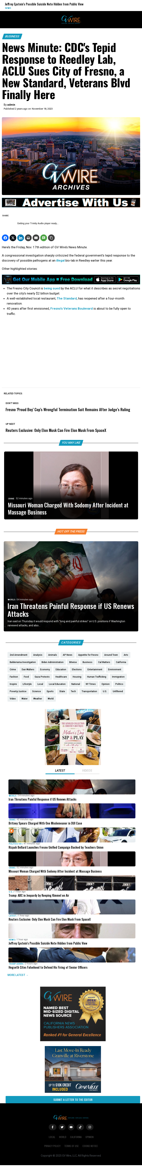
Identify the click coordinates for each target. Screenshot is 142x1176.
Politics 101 (15, 844)
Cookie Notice (90, 1146)
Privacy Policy (52, 1146)
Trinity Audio (37, 223)
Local (52, 1137)
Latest (12, 916)
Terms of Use (71, 1146)
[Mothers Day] (73, 764)
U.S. (11, 892)
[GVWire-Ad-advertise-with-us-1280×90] (71, 206)
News (8, 8)
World (11, 599)
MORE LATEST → (17, 975)
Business (12, 36)
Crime (11, 499)
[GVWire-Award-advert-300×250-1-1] (73, 1040)
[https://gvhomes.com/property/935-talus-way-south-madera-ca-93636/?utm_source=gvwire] (73, 1091)
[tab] (60, 771)
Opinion (89, 1137)
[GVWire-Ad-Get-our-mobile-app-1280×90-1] (71, 283)
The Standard (67, 298)
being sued (52, 288)
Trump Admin (16, 964)
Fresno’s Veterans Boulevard (71, 308)
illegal (60, 260)
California (76, 1137)
